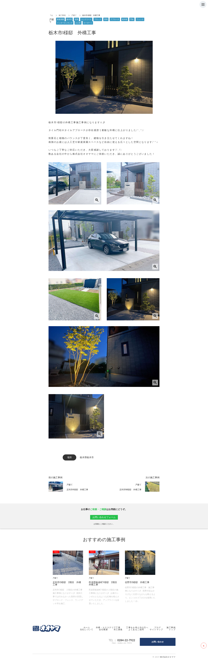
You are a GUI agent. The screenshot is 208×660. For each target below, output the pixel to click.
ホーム (86, 627)
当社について (86, 629)
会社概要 (103, 629)
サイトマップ (156, 629)
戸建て (74, 15)
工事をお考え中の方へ (137, 627)
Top (51, 15)
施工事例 (62, 15)
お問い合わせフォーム (104, 517)
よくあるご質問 (136, 629)
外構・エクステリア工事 (108, 627)
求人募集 (118, 629)
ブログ (157, 627)
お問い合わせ (158, 642)
